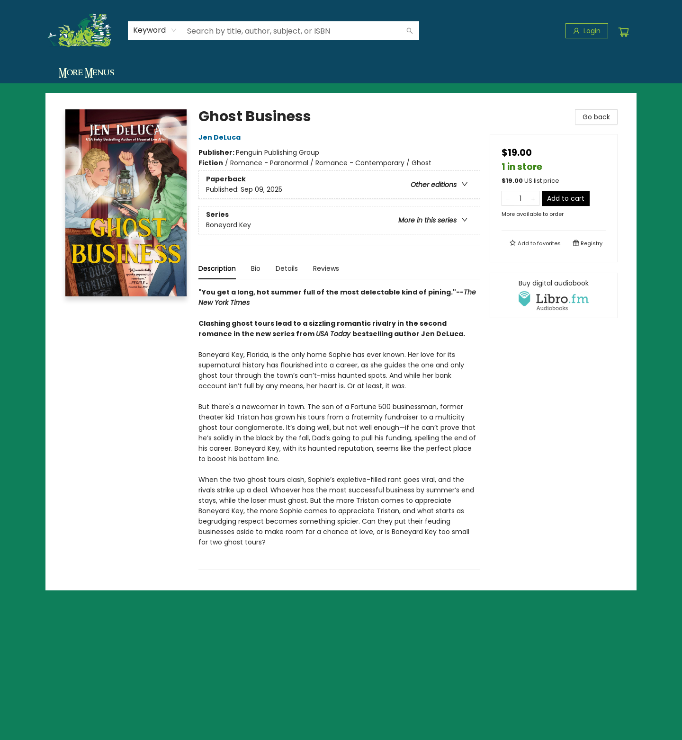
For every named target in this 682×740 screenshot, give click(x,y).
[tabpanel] (339, 428)
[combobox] (155, 30)
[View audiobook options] (553, 295)
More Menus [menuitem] (582, 72)
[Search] (409, 30)
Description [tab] (217, 268)
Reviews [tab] (326, 268)
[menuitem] (71, 72)
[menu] (341, 72)
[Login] (586, 30)
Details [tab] (287, 268)
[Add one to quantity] (533, 198)
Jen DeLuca (220, 137)
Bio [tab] (255, 268)
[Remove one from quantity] (508, 198)
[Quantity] (520, 198)
